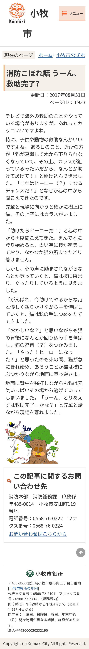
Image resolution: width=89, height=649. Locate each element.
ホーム (45, 54)
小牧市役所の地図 (23, 588)
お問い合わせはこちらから (38, 533)
